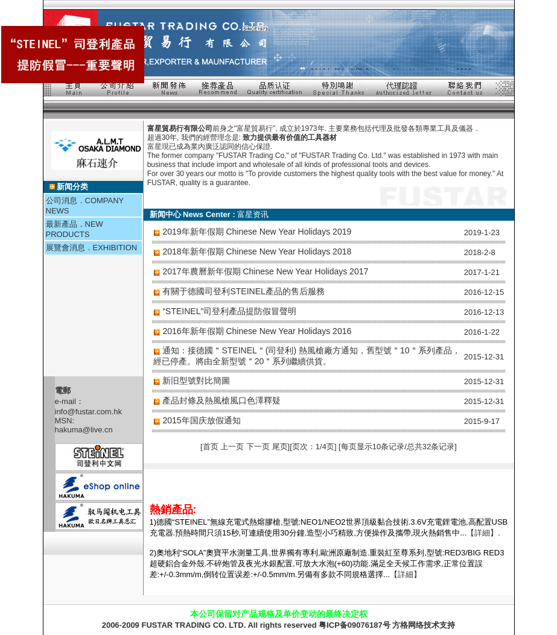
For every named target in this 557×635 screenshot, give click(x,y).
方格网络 (408, 625)
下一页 (258, 446)
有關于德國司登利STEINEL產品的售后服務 (243, 291)
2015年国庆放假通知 (201, 420)
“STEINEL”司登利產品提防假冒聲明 (229, 311)
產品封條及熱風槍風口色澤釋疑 (221, 400)
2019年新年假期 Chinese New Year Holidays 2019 (256, 231)
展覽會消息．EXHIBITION (92, 247)
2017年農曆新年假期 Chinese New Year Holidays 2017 (265, 271)
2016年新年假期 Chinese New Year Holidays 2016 (256, 331)
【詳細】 (482, 532)
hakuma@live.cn (84, 429)
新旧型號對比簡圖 (196, 380)
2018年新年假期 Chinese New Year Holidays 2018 (256, 251)
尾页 (280, 446)
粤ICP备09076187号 (354, 625)
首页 (212, 446)
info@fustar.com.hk (88, 411)
